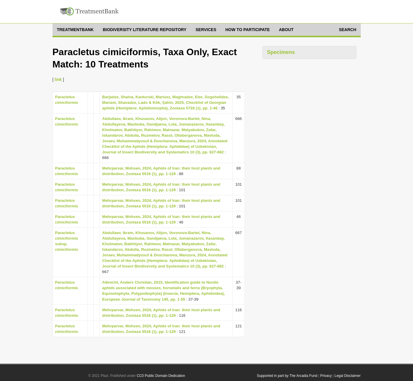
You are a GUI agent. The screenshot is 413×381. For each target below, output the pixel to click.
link (58, 79)
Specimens (281, 52)
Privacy (326, 376)
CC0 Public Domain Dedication (161, 376)
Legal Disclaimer (348, 376)
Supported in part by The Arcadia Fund (287, 376)
